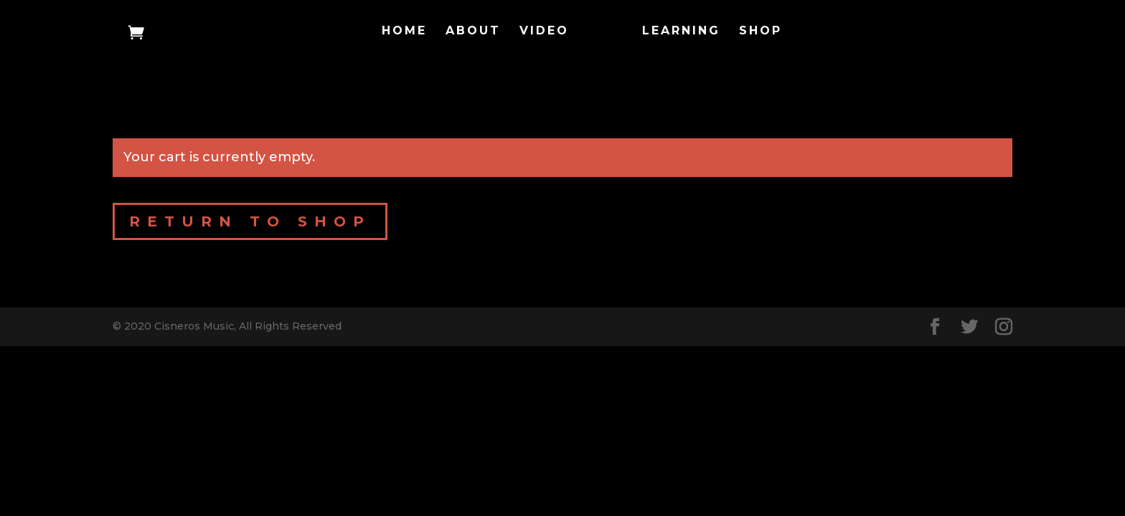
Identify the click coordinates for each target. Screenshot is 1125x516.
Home (404, 31)
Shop (760, 31)
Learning (681, 31)
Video (544, 31)
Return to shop (250, 221)
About (473, 31)
